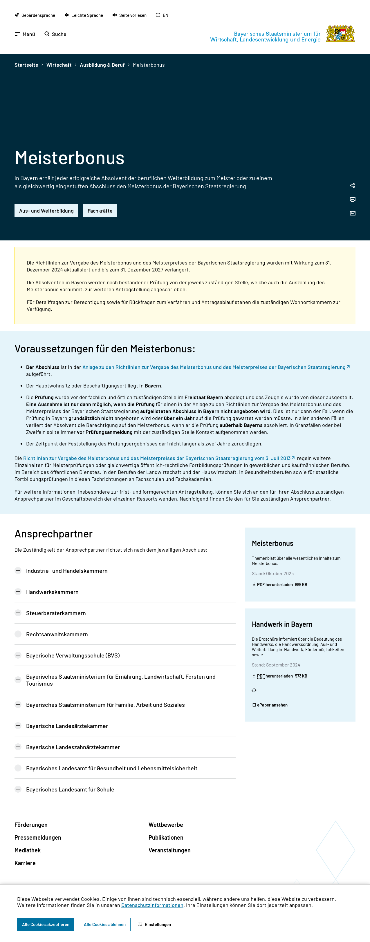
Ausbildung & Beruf (102, 64)
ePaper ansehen (270, 704)
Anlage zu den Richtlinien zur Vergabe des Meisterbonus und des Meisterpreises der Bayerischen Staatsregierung (214, 367)
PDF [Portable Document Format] (261, 584)
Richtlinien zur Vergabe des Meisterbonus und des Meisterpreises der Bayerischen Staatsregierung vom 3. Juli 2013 (156, 458)
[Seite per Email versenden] (352, 213)
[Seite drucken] (352, 199)
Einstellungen (154, 924)
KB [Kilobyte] (304, 585)
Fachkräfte (100, 210)
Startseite (26, 64)
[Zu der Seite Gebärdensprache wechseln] (35, 15)
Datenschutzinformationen (152, 905)
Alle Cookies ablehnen (105, 924)
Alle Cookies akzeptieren (45, 924)
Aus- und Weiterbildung (46, 210)
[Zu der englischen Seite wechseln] (162, 15)
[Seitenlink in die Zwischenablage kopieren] (352, 185)
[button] (129, 15)
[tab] (125, 570)
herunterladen (279, 584)
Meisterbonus (149, 64)
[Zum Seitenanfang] (358, 471)
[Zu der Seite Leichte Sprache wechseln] (83, 15)
